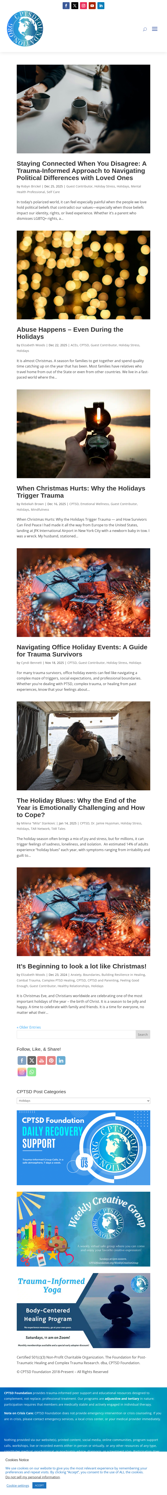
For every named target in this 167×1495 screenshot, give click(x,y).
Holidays (123, 186)
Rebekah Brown (32, 504)
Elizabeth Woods (33, 345)
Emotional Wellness (94, 504)
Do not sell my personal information (32, 1477)
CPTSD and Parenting (103, 980)
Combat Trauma (28, 980)
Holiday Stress (104, 186)
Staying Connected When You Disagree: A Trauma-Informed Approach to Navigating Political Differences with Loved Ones (82, 170)
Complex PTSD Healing (58, 980)
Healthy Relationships (73, 986)
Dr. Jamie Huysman (105, 823)
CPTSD (84, 345)
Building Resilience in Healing (123, 975)
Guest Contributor (79, 186)
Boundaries (91, 975)
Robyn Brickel (31, 186)
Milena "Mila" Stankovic (38, 823)
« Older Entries (29, 1027)
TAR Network (40, 829)
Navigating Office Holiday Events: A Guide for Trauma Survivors (82, 650)
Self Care (53, 192)
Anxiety (76, 975)
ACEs (74, 345)
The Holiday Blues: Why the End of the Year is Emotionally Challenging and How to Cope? (81, 807)
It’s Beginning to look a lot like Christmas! (82, 966)
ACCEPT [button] (39, 1485)
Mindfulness (40, 509)
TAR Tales (58, 829)
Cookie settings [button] (18, 1485)
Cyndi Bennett (31, 663)
